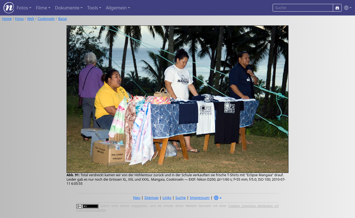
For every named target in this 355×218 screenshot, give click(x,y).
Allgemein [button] (116, 8)
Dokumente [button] (67, 8)
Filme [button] (41, 8)
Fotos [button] (22, 8)
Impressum (199, 197)
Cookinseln (46, 18)
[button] (347, 8)
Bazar (62, 18)
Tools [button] (92, 8)
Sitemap (151, 197)
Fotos (19, 18)
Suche (180, 197)
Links (167, 197)
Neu (136, 197)
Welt (30, 18)
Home (7, 18)
